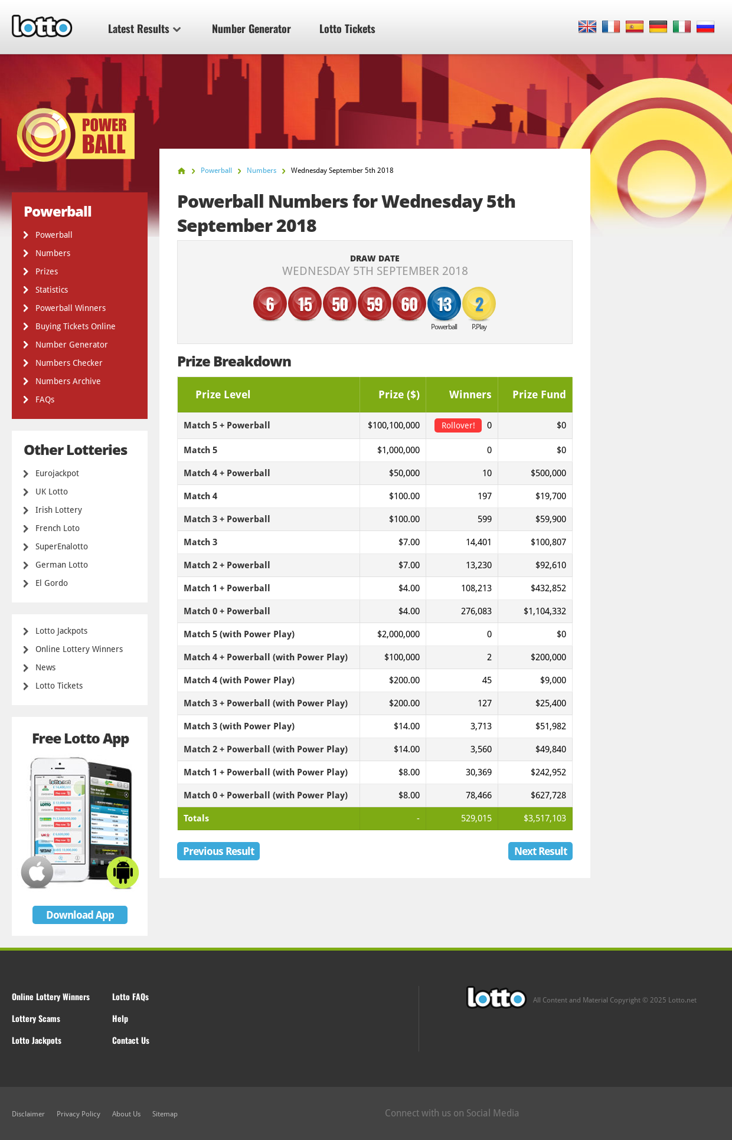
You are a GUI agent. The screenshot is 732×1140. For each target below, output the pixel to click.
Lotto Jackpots (61, 630)
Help (120, 1018)
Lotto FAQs (130, 996)
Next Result (540, 851)
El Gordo (51, 583)
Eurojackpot (57, 473)
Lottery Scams (36, 1018)
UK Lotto (51, 491)
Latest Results (144, 28)
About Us (126, 1114)
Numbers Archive (68, 381)
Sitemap (165, 1114)
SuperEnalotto (61, 546)
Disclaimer (28, 1114)
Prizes (46, 271)
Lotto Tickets (347, 28)
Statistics (51, 289)
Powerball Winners (70, 308)
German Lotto (61, 564)
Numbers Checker (69, 363)
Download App (80, 915)
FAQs (44, 399)
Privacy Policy (78, 1114)
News (45, 667)
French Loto (57, 528)
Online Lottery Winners (79, 649)
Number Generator (251, 28)
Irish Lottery (58, 510)
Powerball (54, 235)
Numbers (52, 253)
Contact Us (130, 1040)
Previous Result (218, 851)
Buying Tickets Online (75, 326)
